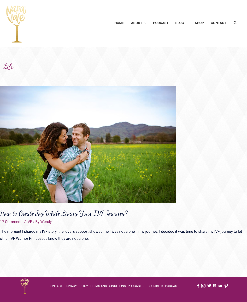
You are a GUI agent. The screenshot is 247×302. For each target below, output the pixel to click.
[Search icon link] (235, 23)
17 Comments (11, 222)
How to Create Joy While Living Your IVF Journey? (64, 213)
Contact (56, 286)
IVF (29, 222)
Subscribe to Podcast (161, 286)
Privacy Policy (76, 286)
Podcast (135, 286)
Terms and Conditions (108, 286)
